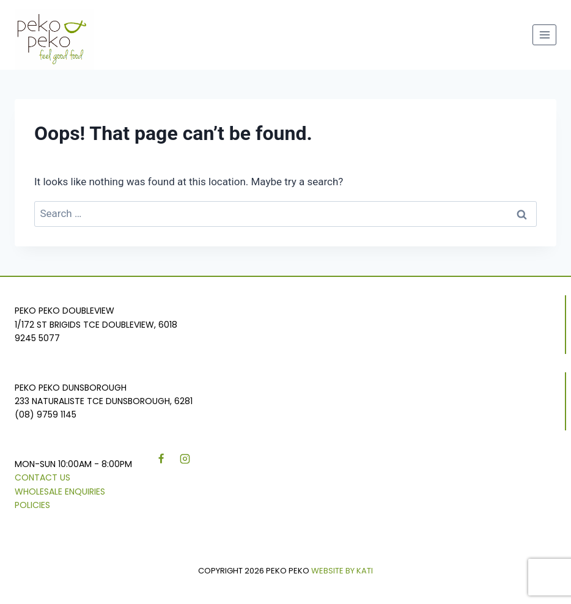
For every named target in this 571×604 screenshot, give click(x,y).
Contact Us (42, 477)
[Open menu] (544, 34)
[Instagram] (184, 459)
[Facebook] (160, 459)
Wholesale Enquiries (60, 491)
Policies (32, 505)
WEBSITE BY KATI (342, 570)
